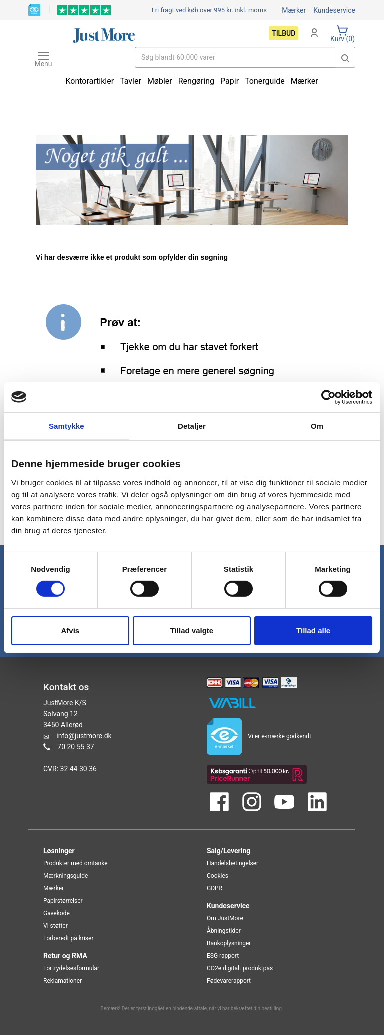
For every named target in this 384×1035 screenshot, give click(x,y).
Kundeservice (335, 10)
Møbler (160, 81)
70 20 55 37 (76, 747)
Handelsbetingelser (232, 863)
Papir (229, 81)
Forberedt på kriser (69, 938)
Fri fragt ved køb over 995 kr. (209, 10)
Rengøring (196, 81)
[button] (346, 57)
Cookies (217, 875)
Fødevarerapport (229, 980)
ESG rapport (223, 955)
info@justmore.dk (84, 736)
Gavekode (57, 913)
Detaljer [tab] (192, 425)
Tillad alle (313, 630)
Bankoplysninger (229, 943)
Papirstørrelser (63, 900)
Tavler (131, 81)
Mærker (294, 10)
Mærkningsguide (66, 875)
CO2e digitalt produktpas (240, 968)
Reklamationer (63, 980)
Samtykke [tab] (66, 425)
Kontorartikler (90, 81)
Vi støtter (56, 925)
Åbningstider (224, 930)
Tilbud (284, 33)
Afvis (70, 630)
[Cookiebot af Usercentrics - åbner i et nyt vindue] (328, 396)
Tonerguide (265, 81)
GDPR (214, 888)
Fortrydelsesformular (72, 968)
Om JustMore (225, 918)
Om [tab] (317, 425)
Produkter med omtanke (76, 863)
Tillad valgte (192, 630)
